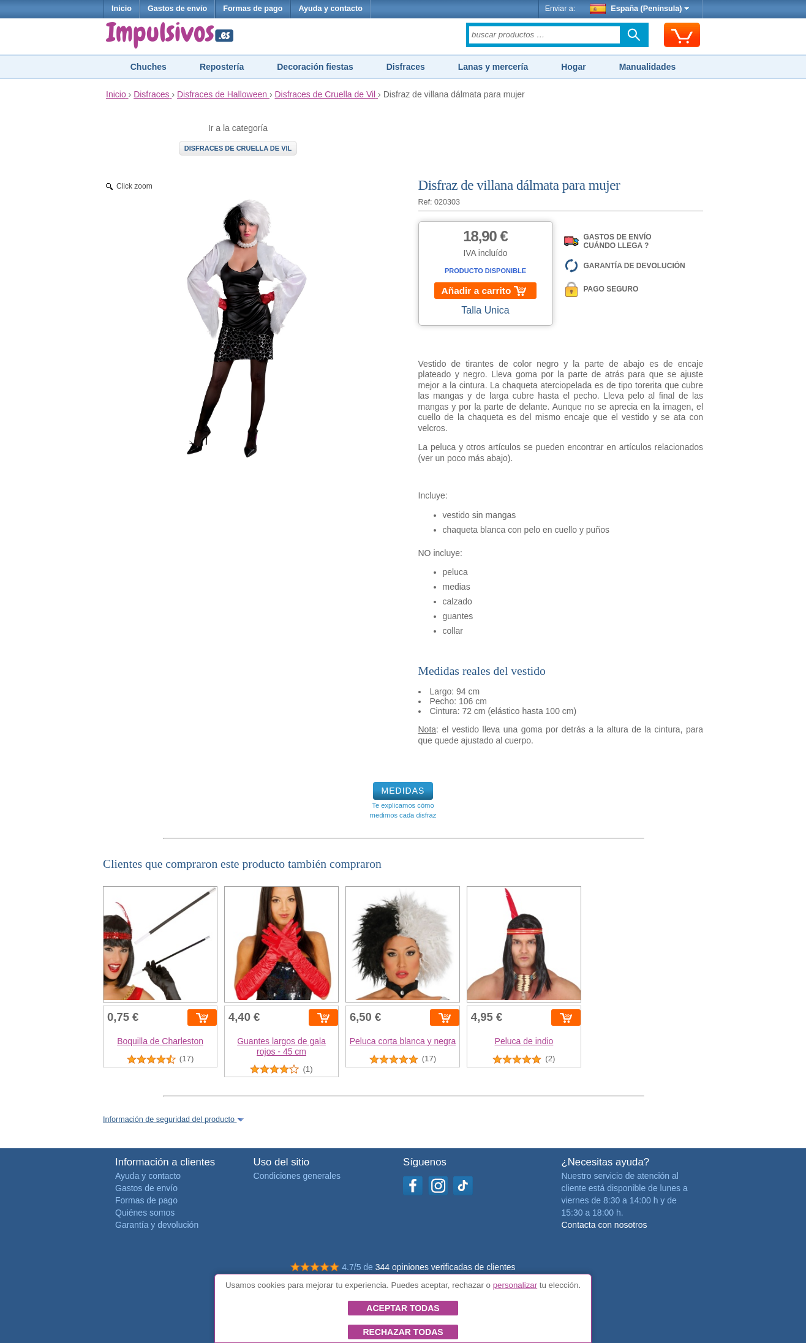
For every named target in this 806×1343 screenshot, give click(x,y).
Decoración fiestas (315, 67)
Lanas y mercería (493, 67)
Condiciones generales (297, 1176)
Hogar (573, 67)
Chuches (148, 67)
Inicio (121, 8)
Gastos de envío (177, 8)
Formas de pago (252, 8)
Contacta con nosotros (604, 1225)
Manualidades (647, 67)
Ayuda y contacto (330, 8)
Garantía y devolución (156, 1225)
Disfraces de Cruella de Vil (238, 148)
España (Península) (640, 8)
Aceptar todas (402, 1308)
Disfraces (405, 67)
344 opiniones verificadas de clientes (445, 1267)
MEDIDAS (403, 791)
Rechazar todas (403, 1332)
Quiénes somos (145, 1212)
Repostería (222, 67)
